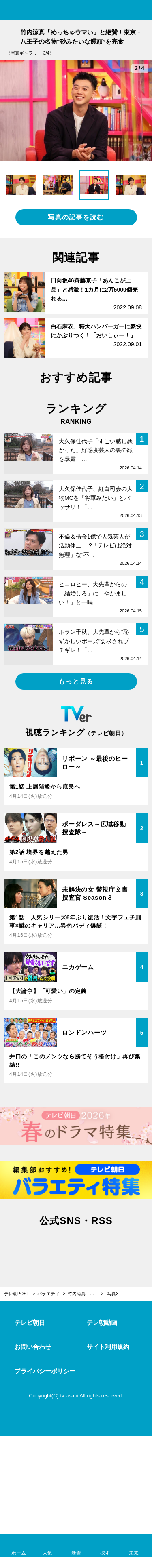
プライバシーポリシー (45, 1371)
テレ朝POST (76, 10)
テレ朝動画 (102, 1322)
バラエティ (48, 1293)
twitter (44, 1246)
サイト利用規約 (108, 1346)
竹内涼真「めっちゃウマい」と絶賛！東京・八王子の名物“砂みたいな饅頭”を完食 (86, 1293)
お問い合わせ (33, 1346)
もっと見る (75, 681)
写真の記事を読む (76, 217)
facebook (76, 1246)
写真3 (112, 1293)
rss (108, 1246)
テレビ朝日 (30, 1322)
